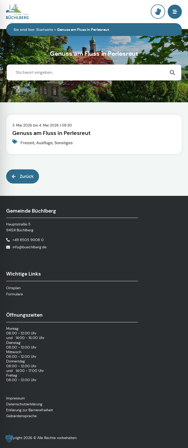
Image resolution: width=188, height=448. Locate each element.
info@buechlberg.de (29, 247)
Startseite (44, 29)
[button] (175, 12)
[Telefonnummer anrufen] (25, 239)
